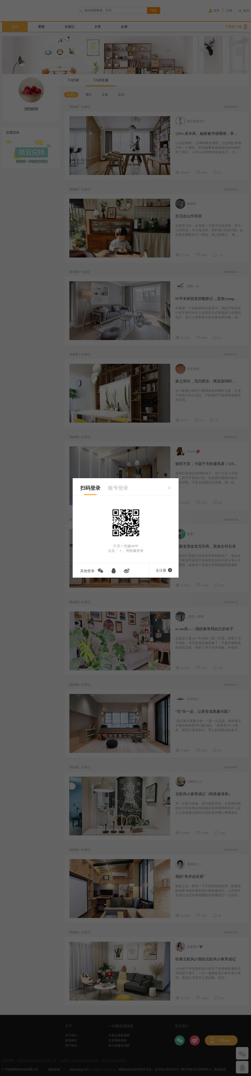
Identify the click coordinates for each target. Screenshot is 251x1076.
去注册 (164, 570)
